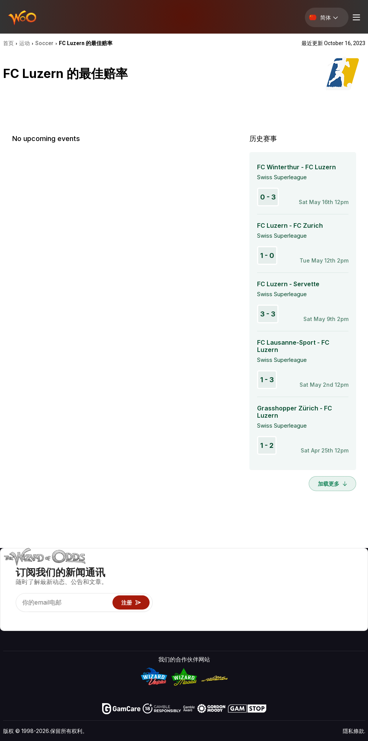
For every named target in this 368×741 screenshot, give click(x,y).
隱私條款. (354, 731)
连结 (313, 591)
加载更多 (332, 483)
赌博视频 (353, 569)
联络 (313, 580)
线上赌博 (259, 613)
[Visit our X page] (26, 617)
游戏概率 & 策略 (268, 569)
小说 (348, 602)
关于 (313, 569)
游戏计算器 (262, 580)
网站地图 (353, 591)
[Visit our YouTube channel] (9, 617)
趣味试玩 (259, 602)
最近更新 (319, 602)
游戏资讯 (259, 591)
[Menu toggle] (355, 17)
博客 (348, 580)
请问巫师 (259, 624)
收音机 (316, 613)
